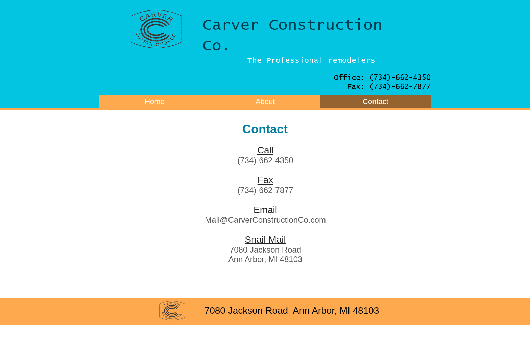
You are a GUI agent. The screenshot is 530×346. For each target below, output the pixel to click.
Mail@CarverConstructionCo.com (265, 219)
